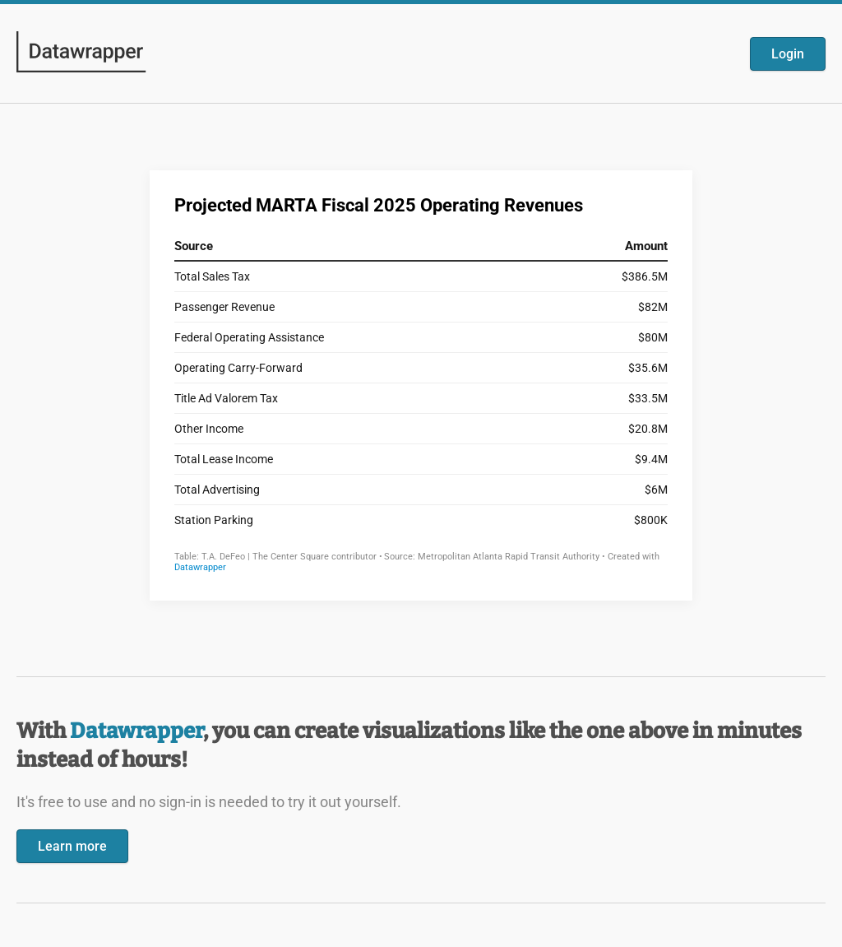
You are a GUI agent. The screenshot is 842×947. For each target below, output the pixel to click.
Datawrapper (136, 731)
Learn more (72, 846)
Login (787, 54)
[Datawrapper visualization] (421, 384)
